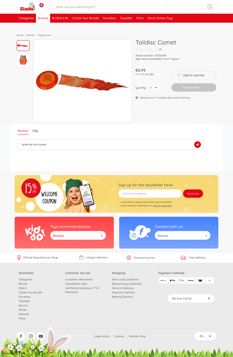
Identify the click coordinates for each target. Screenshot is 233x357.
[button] (192, 10)
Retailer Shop (137, 336)
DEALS (60, 25)
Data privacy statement (127, 283)
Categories (26, 25)
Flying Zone (44, 35)
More (139, 25)
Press (22, 318)
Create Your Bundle (85, 25)
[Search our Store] (108, 10)
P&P (151, 74)
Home (20, 35)
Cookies (119, 336)
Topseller (126, 25)
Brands (43, 25)
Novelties (109, 25)
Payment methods (123, 292)
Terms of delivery (122, 288)
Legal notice (102, 336)
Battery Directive (122, 296)
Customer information (79, 279)
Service (23, 305)
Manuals (24, 314)
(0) (148, 49)
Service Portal (191, 298)
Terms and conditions (125, 279)
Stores (23, 309)
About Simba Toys (160, 25)
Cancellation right (76, 283)
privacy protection (162, 205)
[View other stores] (41, 9)
